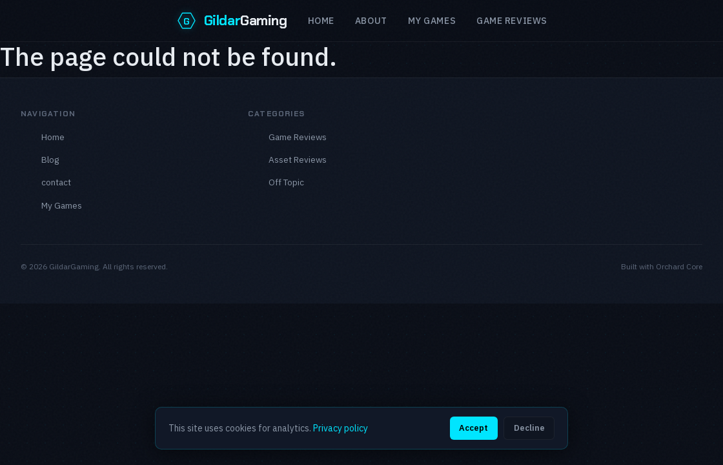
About (371, 20)
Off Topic (286, 182)
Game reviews (511, 20)
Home (321, 20)
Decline (529, 427)
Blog (50, 159)
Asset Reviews (298, 159)
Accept (473, 427)
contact (56, 182)
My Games (432, 20)
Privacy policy (340, 428)
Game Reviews (298, 137)
